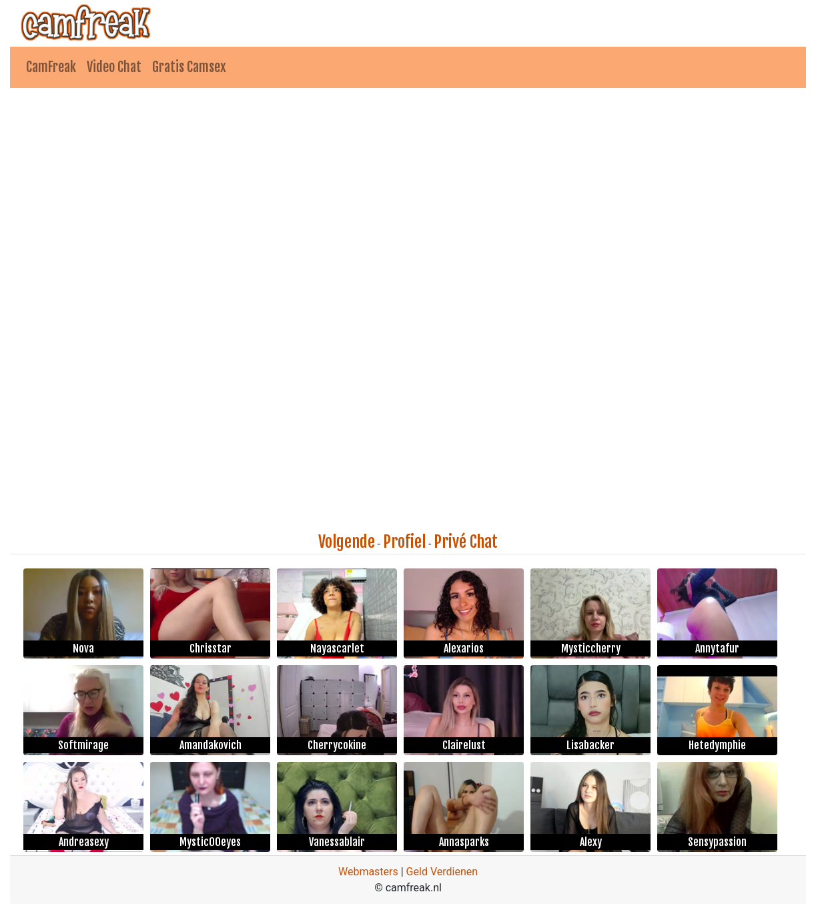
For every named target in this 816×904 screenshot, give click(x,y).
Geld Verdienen (442, 871)
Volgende (346, 542)
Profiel (404, 542)
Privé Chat (466, 542)
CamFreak (51, 67)
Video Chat (114, 67)
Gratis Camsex (189, 67)
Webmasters (368, 871)
